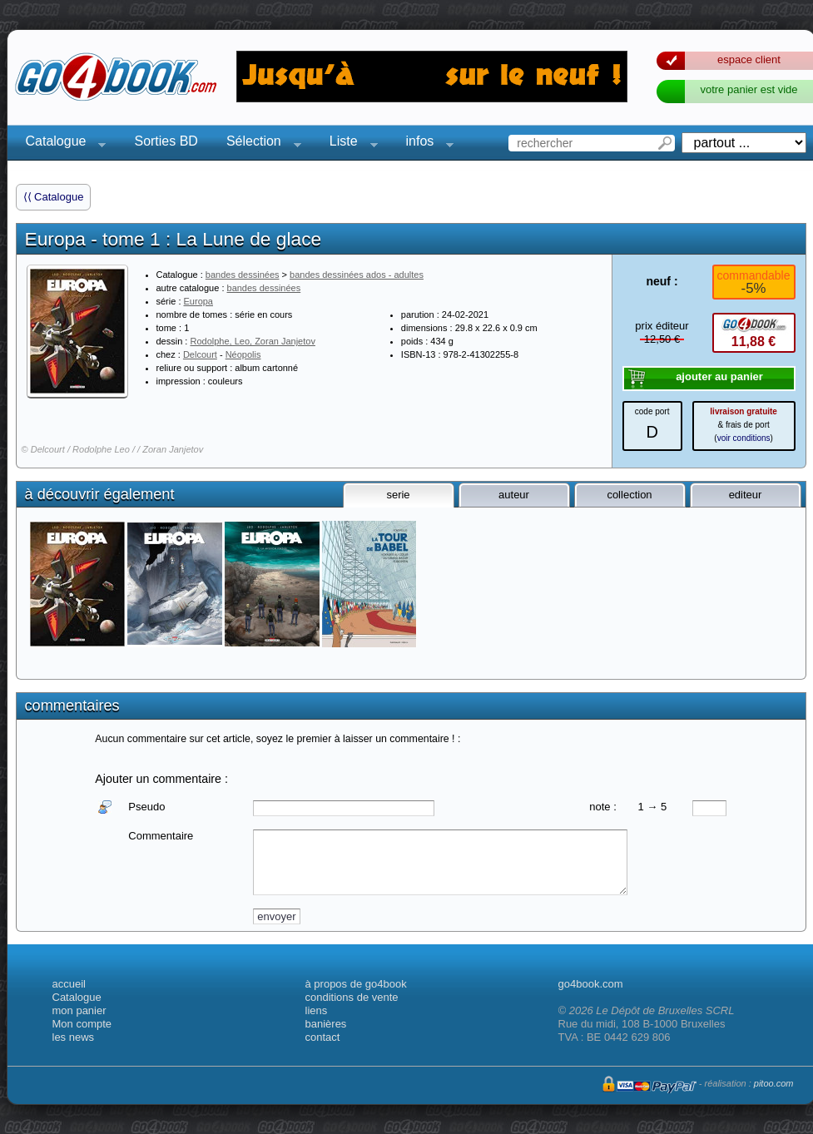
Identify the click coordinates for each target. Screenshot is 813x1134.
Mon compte (82, 1024)
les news (73, 1037)
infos (425, 143)
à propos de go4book (356, 984)
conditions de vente (352, 997)
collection (629, 494)
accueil (69, 984)
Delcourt (200, 354)
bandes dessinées (243, 275)
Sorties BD (165, 141)
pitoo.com (774, 1083)
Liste (349, 143)
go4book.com (590, 984)
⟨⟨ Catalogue (53, 197)
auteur (513, 494)
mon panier (79, 1010)
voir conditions (744, 438)
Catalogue (61, 143)
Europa (198, 301)
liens (316, 1010)
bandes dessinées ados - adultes (357, 275)
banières (326, 1024)
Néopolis (243, 354)
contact (322, 1037)
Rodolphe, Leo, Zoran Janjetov (252, 341)
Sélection (258, 143)
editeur (745, 494)
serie (397, 494)
